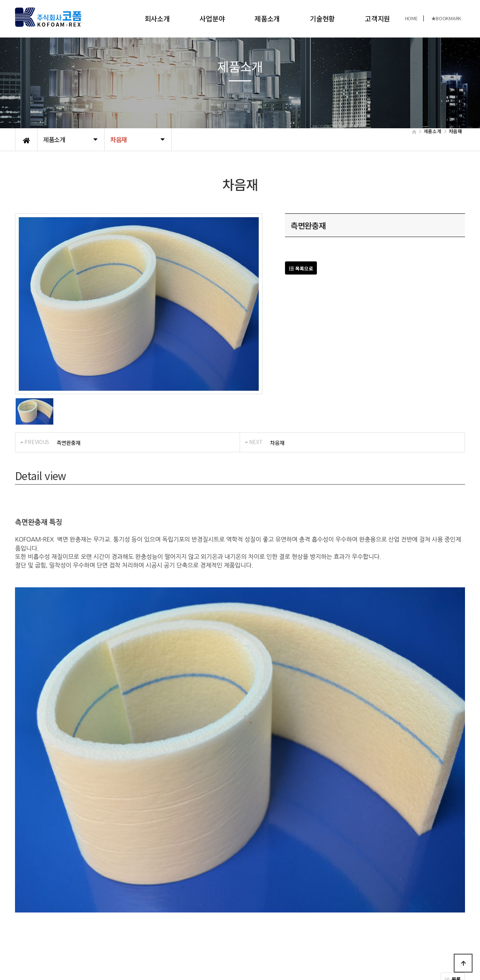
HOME (411, 18)
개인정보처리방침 (34, 912)
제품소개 (267, 18)
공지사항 (69, 912)
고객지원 (377, 18)
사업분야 (212, 18)
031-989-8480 (377, 945)
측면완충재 (69, 442)
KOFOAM (78, 949)
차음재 (277, 442)
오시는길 (95, 912)
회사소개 (157, 18)
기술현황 (322, 18)
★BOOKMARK (446, 18)
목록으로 (301, 268)
